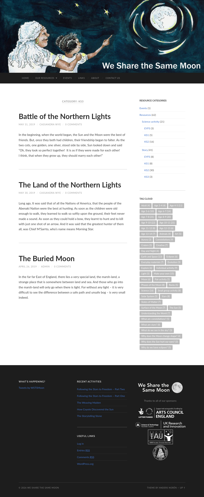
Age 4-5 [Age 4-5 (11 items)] (176, 205)
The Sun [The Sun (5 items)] (175, 307)
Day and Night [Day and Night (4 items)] (150, 251)
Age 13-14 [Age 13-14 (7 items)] (148, 233)
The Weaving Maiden (89, 402)
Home (25, 78)
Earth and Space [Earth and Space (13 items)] (151, 256)
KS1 (146, 135)
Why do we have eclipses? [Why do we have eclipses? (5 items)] (156, 347)
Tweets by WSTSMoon (31, 387)
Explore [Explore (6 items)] (146, 268)
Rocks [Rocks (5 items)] (173, 285)
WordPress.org (85, 463)
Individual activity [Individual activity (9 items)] (166, 268)
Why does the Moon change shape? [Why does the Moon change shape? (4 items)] (160, 336)
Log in (80, 443)
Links (81, 78)
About (95, 78)
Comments (85, 457)
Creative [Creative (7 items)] (162, 245)
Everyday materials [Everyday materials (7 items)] (152, 262)
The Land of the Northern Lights (70, 184)
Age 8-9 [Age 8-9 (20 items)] (164, 216)
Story (145, 149)
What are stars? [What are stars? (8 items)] (150, 324)
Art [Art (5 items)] (178, 233)
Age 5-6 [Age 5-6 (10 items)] (147, 211)
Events (67, 78)
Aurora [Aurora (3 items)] (146, 239)
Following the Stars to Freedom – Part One (101, 395)
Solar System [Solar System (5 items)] (149, 296)
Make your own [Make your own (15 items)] (164, 273)
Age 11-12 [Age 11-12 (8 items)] (148, 228)
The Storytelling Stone (89, 415)
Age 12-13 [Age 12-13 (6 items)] (166, 228)
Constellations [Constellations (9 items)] (164, 239)
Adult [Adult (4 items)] (145, 205)
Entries (83, 450)
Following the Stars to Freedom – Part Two (101, 389)
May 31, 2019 (27, 124)
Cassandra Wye (50, 124)
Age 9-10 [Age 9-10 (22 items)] (148, 222)
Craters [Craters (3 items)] (146, 245)
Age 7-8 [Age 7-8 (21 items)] (147, 216)
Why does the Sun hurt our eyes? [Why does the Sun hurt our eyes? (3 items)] (159, 341)
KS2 (146, 141)
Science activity (150, 121)
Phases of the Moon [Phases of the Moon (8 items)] (153, 285)
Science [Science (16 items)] (147, 290)
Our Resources (44, 78)
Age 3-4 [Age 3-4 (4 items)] (159, 205)
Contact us (113, 78)
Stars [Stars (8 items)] (166, 296)
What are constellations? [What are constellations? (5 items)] (155, 319)
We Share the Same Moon (43, 487)
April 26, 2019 (28, 266)
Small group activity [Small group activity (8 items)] (169, 290)
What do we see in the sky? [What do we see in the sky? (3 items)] (156, 330)
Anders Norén (168, 487)
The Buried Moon (47, 258)
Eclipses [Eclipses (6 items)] (172, 256)
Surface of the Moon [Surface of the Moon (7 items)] (153, 307)
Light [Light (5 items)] (145, 273)
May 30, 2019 (27, 192)
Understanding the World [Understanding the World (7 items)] (155, 313)
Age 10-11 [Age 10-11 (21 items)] (167, 222)
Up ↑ (182, 487)
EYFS (147, 128)
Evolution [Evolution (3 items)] (174, 262)
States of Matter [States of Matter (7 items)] (151, 302)
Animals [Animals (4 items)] (165, 233)
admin (45, 266)
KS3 (146, 176)
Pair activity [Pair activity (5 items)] (162, 279)
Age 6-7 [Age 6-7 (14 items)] (164, 211)
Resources (145, 114)
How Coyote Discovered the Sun (95, 409)
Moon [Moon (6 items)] (145, 279)
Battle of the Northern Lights (65, 116)
